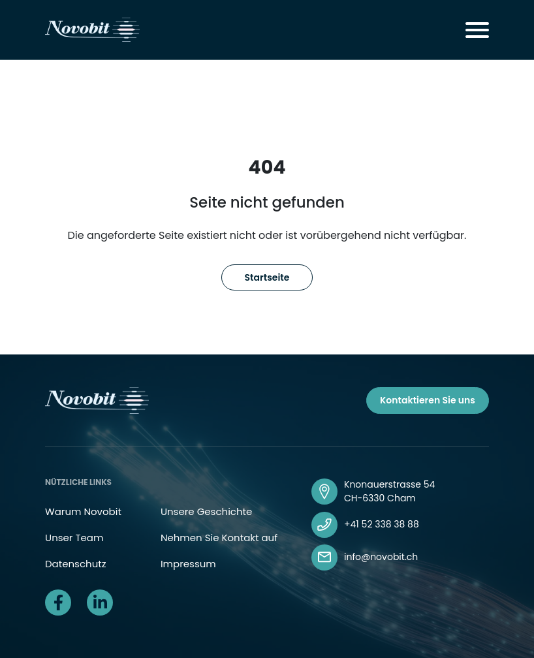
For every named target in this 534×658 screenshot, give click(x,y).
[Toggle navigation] (477, 30)
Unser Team (74, 537)
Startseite (267, 277)
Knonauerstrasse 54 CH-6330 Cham (389, 491)
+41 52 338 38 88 (381, 524)
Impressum (188, 564)
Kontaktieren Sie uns (427, 400)
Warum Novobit (83, 511)
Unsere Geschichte (206, 511)
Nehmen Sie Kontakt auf (219, 537)
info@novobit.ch (381, 556)
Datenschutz (75, 564)
